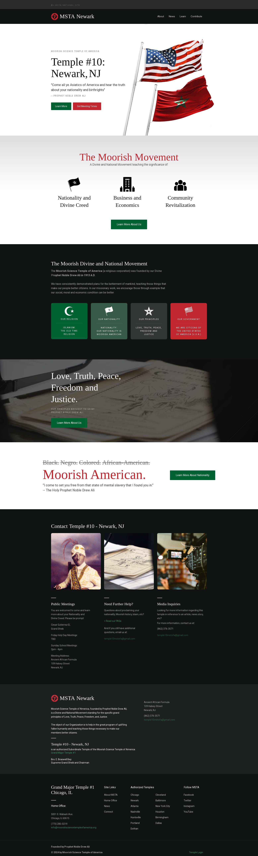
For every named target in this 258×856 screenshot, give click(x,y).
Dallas (159, 823)
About (160, 16)
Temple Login (196, 852)
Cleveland (161, 795)
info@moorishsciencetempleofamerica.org (73, 827)
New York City (163, 806)
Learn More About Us (129, 224)
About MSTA (111, 795)
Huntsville (136, 817)
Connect (108, 811)
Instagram (189, 806)
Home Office (110, 800)
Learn (183, 16)
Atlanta (134, 806)
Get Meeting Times (87, 106)
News (172, 16)
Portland (135, 823)
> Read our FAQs (112, 621)
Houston (160, 811)
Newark (135, 800)
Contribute (196, 16)
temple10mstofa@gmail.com (159, 719)
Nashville (135, 811)
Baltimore (161, 800)
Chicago (135, 795)
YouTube (188, 811)
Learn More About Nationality (192, 475)
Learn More (61, 106)
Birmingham (162, 817)
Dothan (134, 828)
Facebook (189, 795)
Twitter (187, 800)
